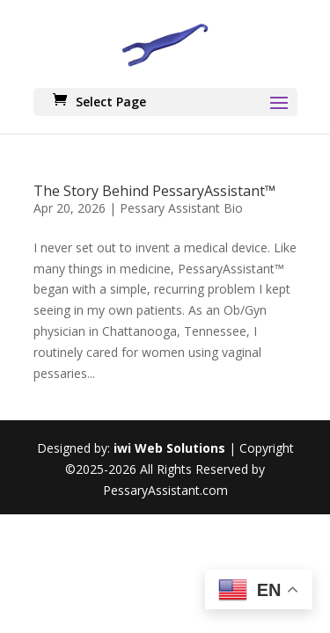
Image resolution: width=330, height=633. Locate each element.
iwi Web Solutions (169, 448)
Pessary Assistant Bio (181, 208)
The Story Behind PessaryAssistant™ (154, 190)
